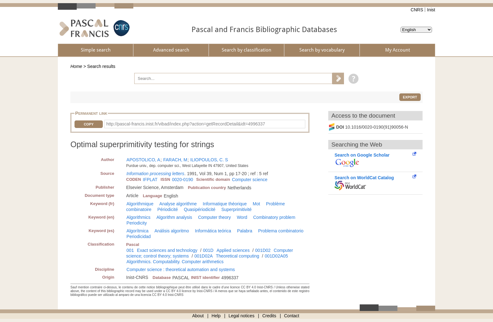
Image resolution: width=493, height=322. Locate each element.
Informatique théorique (225, 203)
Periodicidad (138, 236)
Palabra (244, 230)
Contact (291, 315)
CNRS (417, 9)
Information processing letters (155, 173)
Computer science (250, 179)
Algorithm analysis (174, 217)
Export (410, 97)
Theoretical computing (237, 255)
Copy (88, 124)
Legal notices (242, 315)
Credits (269, 315)
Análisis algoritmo (171, 230)
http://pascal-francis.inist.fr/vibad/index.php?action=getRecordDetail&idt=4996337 (185, 123)
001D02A (203, 255)
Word (242, 217)
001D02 (263, 250)
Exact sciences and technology (167, 250)
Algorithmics (138, 217)
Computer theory (214, 217)
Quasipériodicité (199, 209)
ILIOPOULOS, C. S (209, 159)
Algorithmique (139, 203)
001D (208, 250)
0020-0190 (182, 179)
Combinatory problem (274, 217)
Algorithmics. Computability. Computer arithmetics (175, 261)
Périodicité (167, 209)
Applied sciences (233, 250)
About (198, 315)
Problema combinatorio (280, 230)
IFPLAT (150, 179)
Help (216, 315)
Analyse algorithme (178, 203)
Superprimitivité (236, 209)
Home (76, 66)
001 (130, 250)
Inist (431, 9)
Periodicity (136, 222)
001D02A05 (276, 255)
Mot (256, 203)
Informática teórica (213, 230)
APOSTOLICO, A (143, 159)
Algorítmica (137, 230)
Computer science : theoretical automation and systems (180, 269)
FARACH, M (175, 159)
